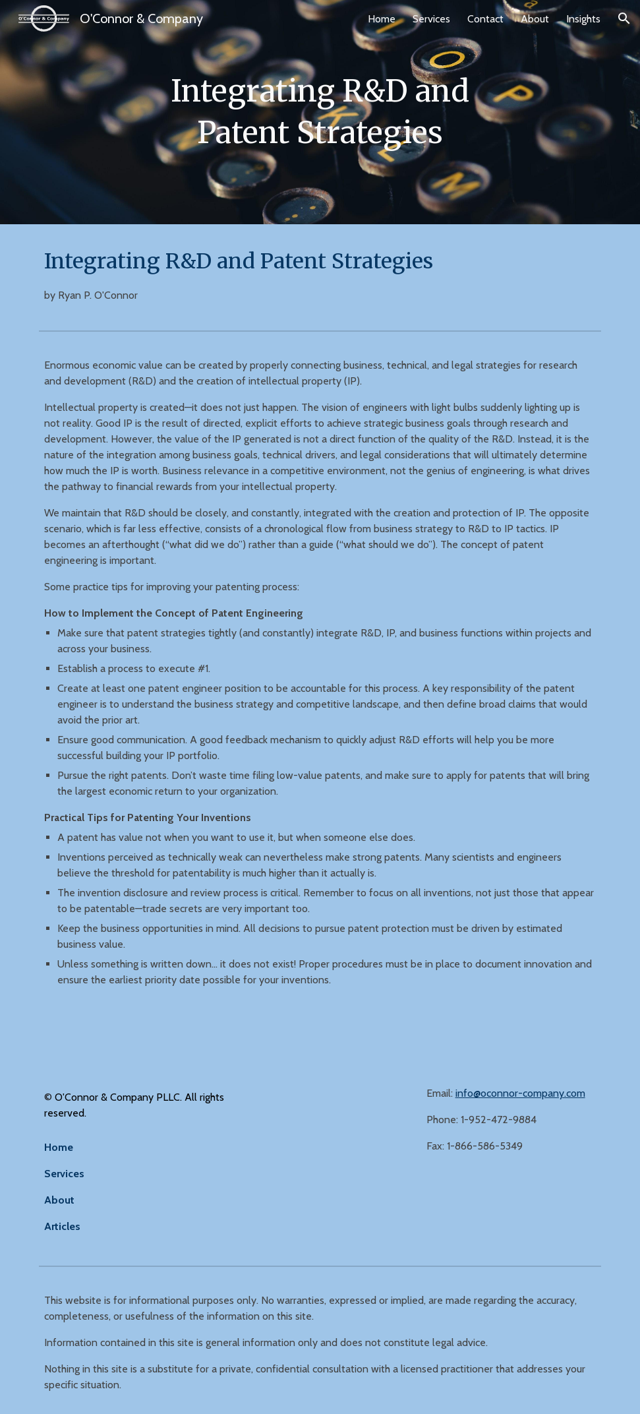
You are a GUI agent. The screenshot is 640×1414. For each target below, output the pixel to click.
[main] (320, 111)
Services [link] (431, 19)
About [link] (535, 19)
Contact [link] (485, 19)
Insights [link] (583, 19)
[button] (624, 18)
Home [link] (381, 19)
